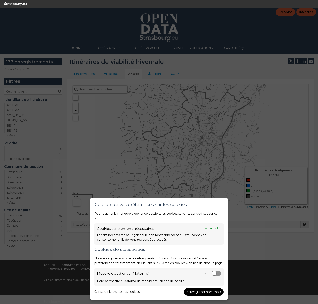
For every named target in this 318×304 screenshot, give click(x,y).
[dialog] (159, 249)
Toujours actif (212, 227)
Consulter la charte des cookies (117, 292)
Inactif (206, 273)
